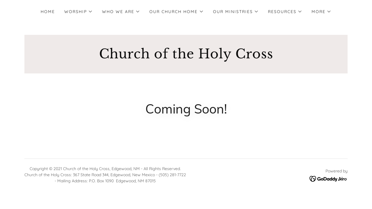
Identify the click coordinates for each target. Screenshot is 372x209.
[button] (78, 11)
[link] (186, 57)
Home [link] (48, 11)
